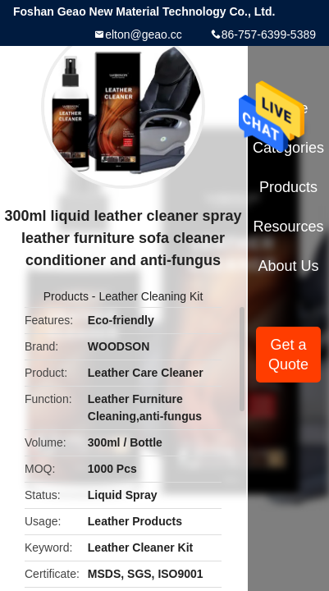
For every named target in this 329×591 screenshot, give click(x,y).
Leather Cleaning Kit (150, 296)
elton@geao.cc (143, 34)
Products (66, 296)
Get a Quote (288, 355)
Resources (289, 226)
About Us (288, 266)
